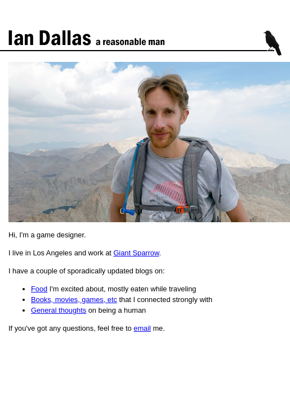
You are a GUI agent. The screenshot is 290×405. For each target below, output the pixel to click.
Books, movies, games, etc (74, 299)
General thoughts (58, 310)
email (142, 328)
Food (39, 289)
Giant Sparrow (136, 253)
